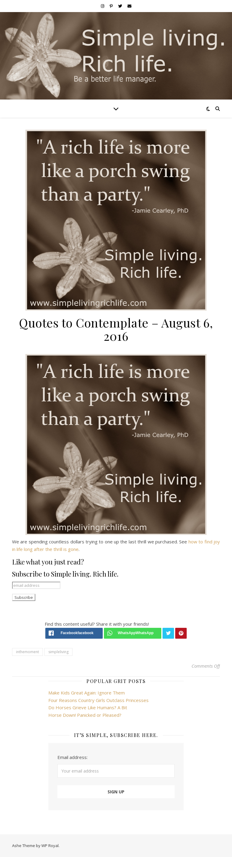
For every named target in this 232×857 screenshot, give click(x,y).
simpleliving (58, 651)
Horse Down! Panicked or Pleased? (84, 715)
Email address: (72, 757)
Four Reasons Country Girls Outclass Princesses (98, 700)
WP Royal (50, 845)
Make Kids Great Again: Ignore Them (86, 693)
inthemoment (27, 651)
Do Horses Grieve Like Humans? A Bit (87, 707)
